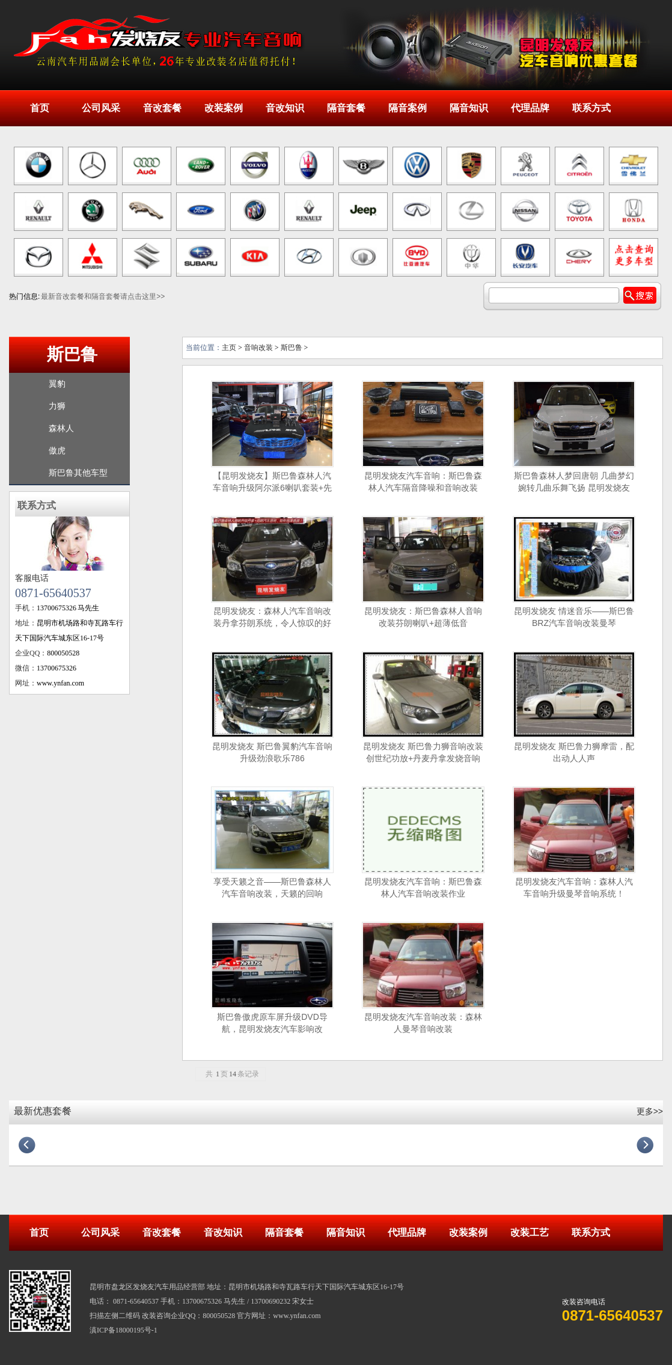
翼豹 (57, 383)
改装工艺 (529, 1232)
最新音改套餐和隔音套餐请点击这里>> (103, 296)
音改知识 (285, 108)
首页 (39, 108)
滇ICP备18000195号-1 (123, 1330)
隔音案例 (407, 108)
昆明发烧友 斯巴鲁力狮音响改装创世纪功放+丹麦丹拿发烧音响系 (423, 758)
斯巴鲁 (72, 354)
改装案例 (223, 108)
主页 (229, 347)
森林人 (61, 428)
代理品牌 (530, 108)
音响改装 (258, 347)
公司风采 (101, 108)
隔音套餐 (346, 108)
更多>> (650, 1111)
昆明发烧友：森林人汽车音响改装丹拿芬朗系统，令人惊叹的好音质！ (272, 623)
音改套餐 (162, 108)
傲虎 (57, 450)
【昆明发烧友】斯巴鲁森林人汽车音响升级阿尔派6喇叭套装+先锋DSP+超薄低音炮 (272, 488)
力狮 (57, 406)
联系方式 (591, 108)
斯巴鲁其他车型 (78, 472)
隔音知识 (469, 108)
